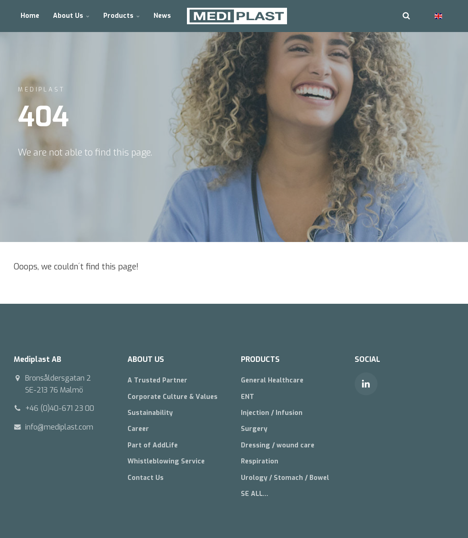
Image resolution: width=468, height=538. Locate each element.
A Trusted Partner (157, 380)
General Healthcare (272, 380)
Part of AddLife (153, 445)
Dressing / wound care (277, 445)
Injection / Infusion (272, 413)
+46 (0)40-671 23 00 (59, 408)
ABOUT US (146, 359)
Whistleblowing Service (166, 461)
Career (138, 429)
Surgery (254, 429)
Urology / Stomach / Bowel (285, 477)
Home (30, 15)
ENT (247, 397)
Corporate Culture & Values (173, 397)
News (162, 15)
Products (121, 15)
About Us (71, 15)
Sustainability (150, 413)
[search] (406, 16)
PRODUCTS (260, 359)
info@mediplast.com (59, 427)
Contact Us (146, 477)
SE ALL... (254, 494)
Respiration (259, 461)
